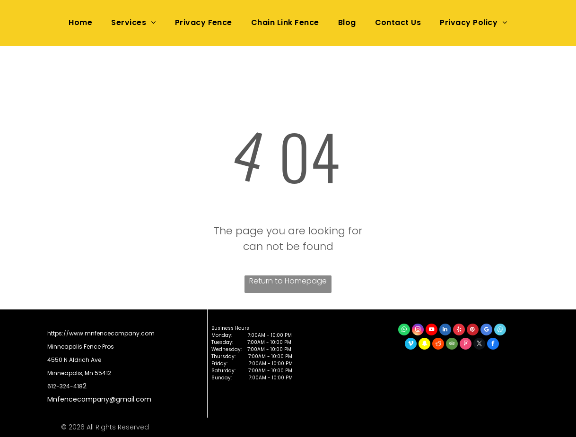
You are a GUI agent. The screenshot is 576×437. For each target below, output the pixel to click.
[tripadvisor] (452, 345)
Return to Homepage (288, 280)
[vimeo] (411, 345)
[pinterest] (473, 331)
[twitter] (479, 345)
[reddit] (438, 345)
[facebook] (493, 345)
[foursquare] (465, 345)
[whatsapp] (404, 331)
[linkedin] (445, 331)
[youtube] (431, 331)
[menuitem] (80, 22)
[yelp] (459, 331)
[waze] (500, 331)
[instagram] (418, 331)
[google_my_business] (486, 331)
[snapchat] (424, 345)
